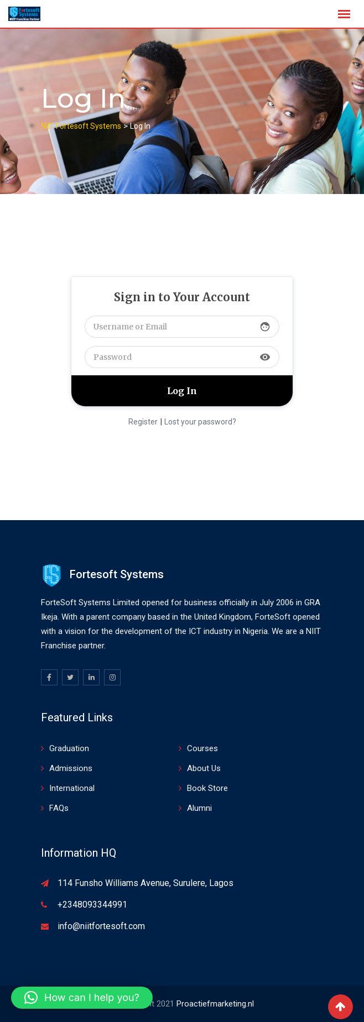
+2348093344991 (92, 904)
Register (143, 421)
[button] (82, 998)
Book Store (207, 788)
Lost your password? (200, 421)
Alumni (199, 808)
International (72, 788)
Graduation (69, 748)
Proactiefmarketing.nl (215, 1004)
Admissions (70, 768)
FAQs (59, 808)
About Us (204, 768)
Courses (202, 748)
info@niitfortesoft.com (101, 926)
